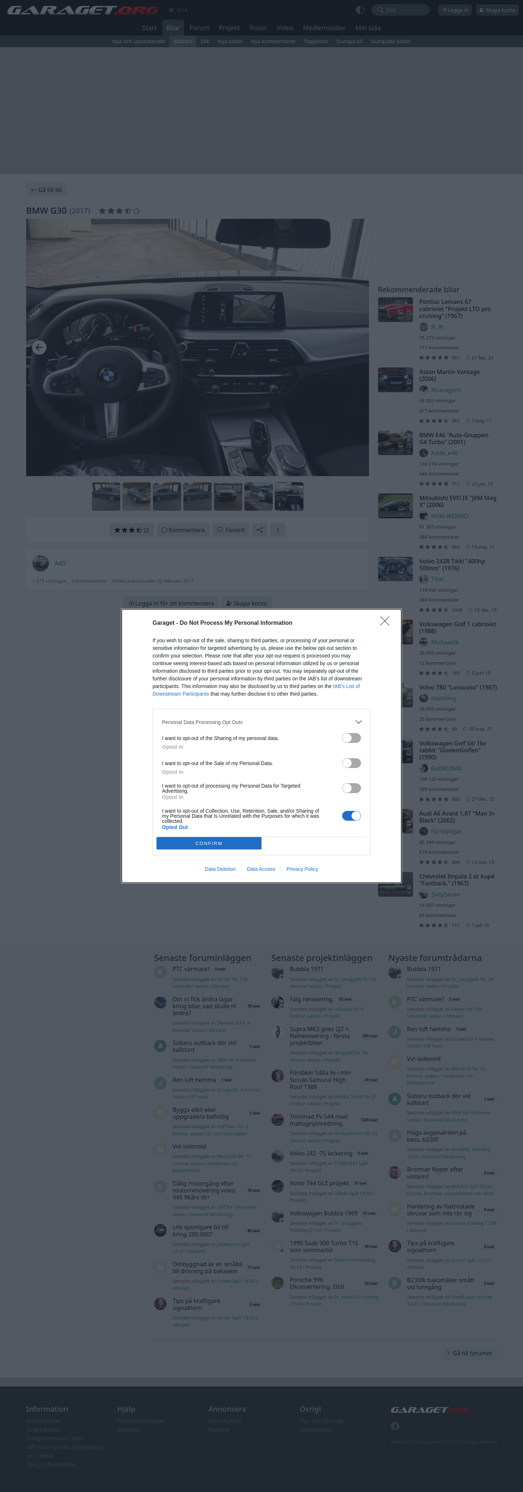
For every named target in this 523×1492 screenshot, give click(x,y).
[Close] (387, 623)
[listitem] (261, 722)
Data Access (261, 869)
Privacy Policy (302, 869)
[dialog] (261, 746)
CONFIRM (209, 843)
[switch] (351, 738)
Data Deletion (220, 869)
